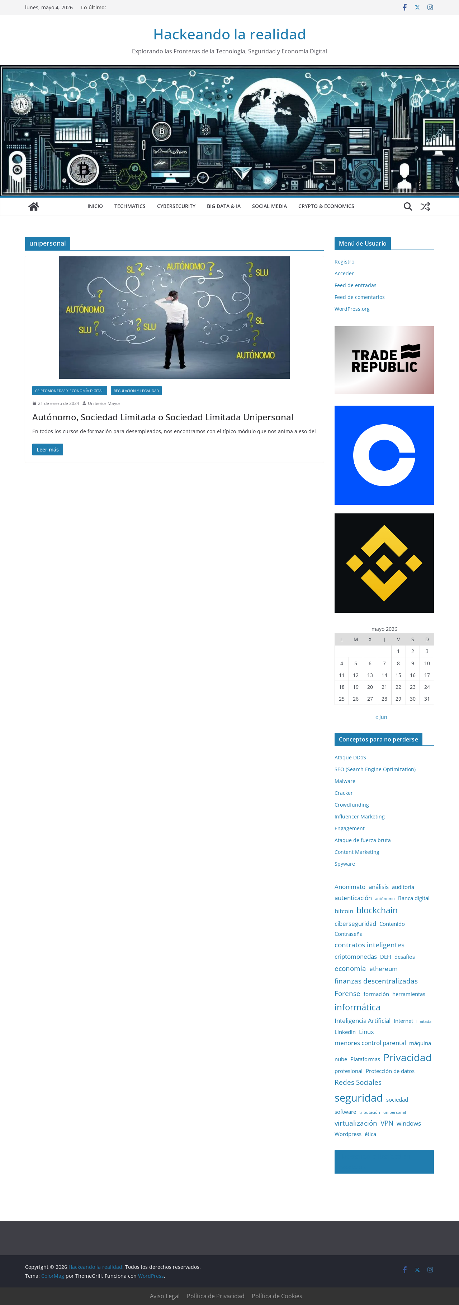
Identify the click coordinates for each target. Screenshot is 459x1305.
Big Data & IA (224, 206)
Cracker (344, 792)
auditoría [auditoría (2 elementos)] (403, 886)
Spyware (345, 863)
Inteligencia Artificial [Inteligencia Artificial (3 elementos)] (363, 1020)
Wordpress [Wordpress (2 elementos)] (348, 1133)
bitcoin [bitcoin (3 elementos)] (344, 911)
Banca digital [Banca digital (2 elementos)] (414, 898)
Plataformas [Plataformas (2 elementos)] (365, 1059)
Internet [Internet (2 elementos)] (403, 1020)
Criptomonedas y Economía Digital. (69, 390)
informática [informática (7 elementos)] (357, 1007)
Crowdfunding (352, 804)
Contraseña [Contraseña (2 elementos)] (349, 933)
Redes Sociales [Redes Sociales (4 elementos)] (358, 1082)
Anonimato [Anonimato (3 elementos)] (350, 887)
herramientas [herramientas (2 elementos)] (408, 993)
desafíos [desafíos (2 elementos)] (404, 956)
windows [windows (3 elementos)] (409, 1123)
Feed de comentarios (360, 297)
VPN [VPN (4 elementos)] (386, 1123)
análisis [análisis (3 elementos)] (379, 887)
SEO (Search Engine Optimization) (375, 769)
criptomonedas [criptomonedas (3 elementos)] (356, 956)
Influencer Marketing (360, 816)
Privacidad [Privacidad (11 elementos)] (407, 1057)
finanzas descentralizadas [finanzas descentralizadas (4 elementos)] (376, 981)
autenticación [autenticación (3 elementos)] (353, 898)
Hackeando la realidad (229, 34)
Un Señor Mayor (104, 403)
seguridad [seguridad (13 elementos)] (359, 1098)
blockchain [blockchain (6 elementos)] (377, 910)
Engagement (350, 828)
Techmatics (130, 206)
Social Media (269, 206)
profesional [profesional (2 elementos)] (349, 1070)
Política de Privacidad (216, 1296)
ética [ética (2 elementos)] (370, 1133)
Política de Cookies (277, 1296)
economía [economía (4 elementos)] (350, 968)
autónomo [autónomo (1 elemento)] (385, 898)
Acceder (344, 273)
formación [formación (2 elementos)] (376, 993)
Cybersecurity (176, 206)
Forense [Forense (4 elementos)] (347, 993)
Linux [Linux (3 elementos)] (366, 1032)
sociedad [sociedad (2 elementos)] (397, 1099)
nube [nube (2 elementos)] (341, 1059)
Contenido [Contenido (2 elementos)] (392, 923)
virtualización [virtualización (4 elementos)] (356, 1123)
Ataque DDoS (350, 757)
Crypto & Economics (326, 206)
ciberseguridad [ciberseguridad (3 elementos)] (355, 923)
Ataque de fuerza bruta (363, 840)
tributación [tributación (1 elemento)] (369, 1112)
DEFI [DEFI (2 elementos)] (385, 956)
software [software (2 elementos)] (345, 1111)
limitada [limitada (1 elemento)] (423, 1021)
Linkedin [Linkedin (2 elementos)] (345, 1031)
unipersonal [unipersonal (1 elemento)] (394, 1112)
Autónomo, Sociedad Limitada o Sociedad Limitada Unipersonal (162, 417)
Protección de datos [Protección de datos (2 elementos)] (390, 1070)
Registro (344, 261)
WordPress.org (352, 308)
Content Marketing (357, 852)
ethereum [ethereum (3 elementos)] (383, 969)
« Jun (381, 717)
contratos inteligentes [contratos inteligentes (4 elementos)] (369, 944)
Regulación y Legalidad (136, 390)
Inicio (95, 206)
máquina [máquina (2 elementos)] (420, 1043)
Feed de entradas (356, 285)
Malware (345, 781)
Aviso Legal (165, 1296)
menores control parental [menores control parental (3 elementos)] (370, 1043)
